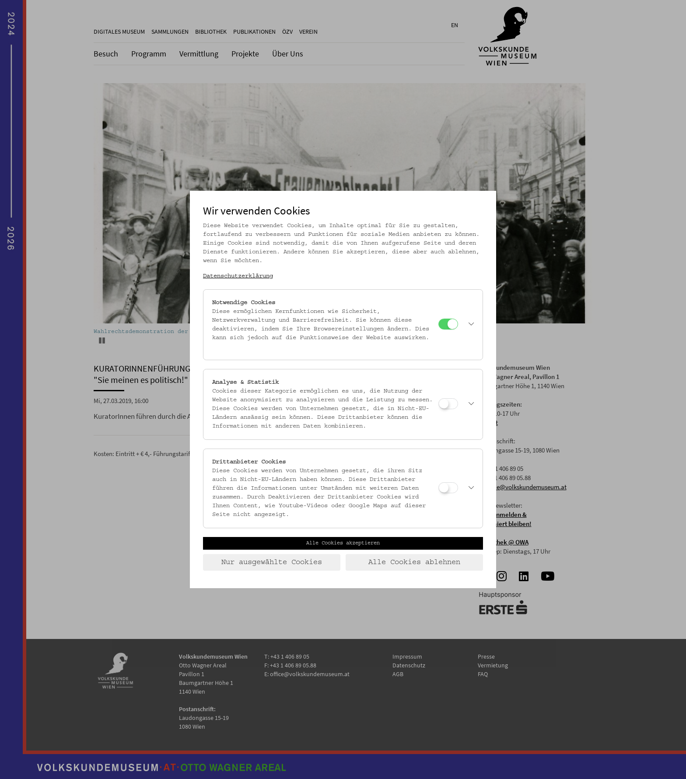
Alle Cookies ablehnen (414, 562)
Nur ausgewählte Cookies (271, 562)
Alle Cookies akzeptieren (343, 543)
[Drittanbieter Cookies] (448, 487)
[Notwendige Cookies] (448, 324)
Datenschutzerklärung (238, 276)
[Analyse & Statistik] (448, 403)
